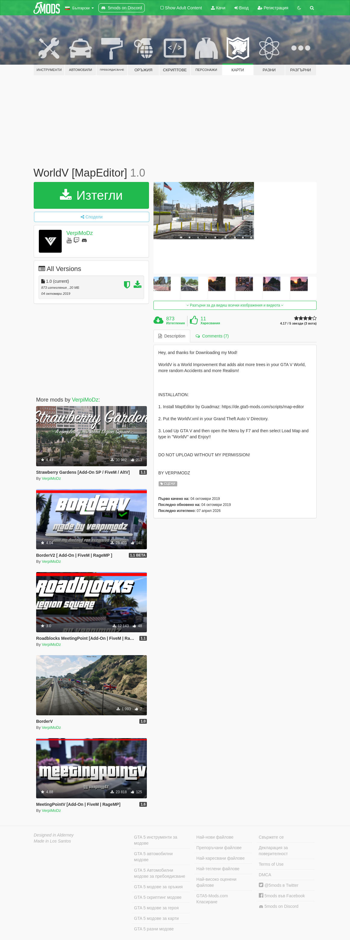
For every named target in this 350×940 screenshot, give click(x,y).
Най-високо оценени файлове (217, 882)
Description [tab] (171, 336)
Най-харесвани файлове (221, 858)
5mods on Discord (279, 906)
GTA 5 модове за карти (156, 918)
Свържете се (271, 837)
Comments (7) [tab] (212, 336)
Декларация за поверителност (273, 850)
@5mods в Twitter (279, 885)
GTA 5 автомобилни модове (153, 856)
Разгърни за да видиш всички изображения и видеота (235, 305)
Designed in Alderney (54, 835)
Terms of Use (271, 864)
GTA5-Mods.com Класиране (212, 898)
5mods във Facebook (282, 895)
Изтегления (175, 323)
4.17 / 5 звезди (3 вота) (298, 323)
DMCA (265, 874)
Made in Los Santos (52, 841)
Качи (218, 7)
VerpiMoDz (79, 233)
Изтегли (91, 195)
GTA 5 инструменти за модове (155, 840)
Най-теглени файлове (218, 868)
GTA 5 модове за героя (156, 907)
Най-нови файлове (215, 837)
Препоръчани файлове (219, 847)
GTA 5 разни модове (154, 928)
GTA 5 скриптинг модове (157, 897)
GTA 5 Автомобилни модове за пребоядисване (159, 873)
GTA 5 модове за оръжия (158, 886)
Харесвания (210, 323)
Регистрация (273, 7)
